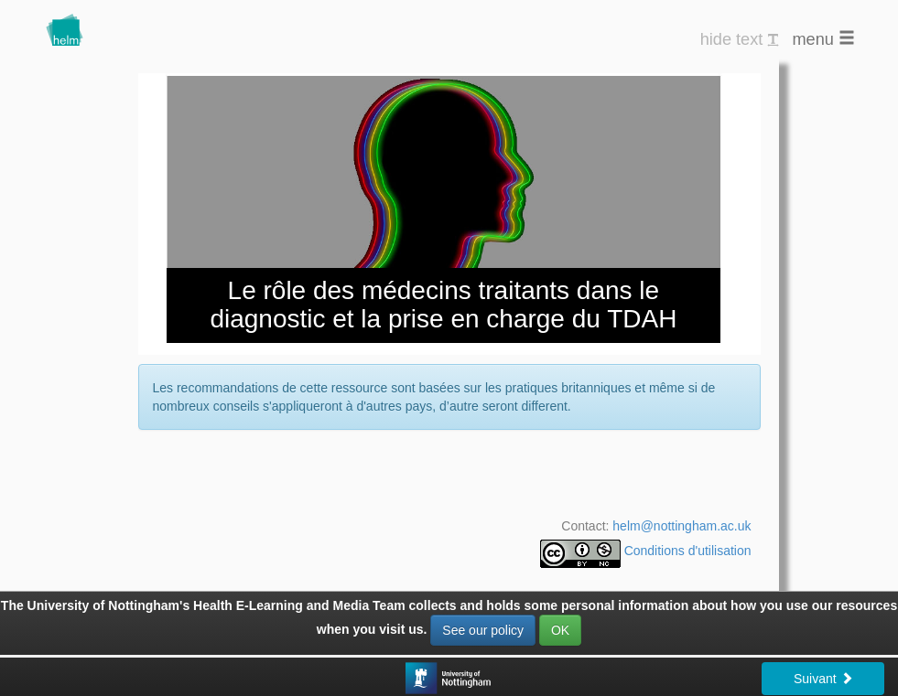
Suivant (823, 678)
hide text (740, 39)
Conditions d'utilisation (688, 550)
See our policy (483, 630)
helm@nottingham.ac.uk (681, 526)
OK (560, 630)
